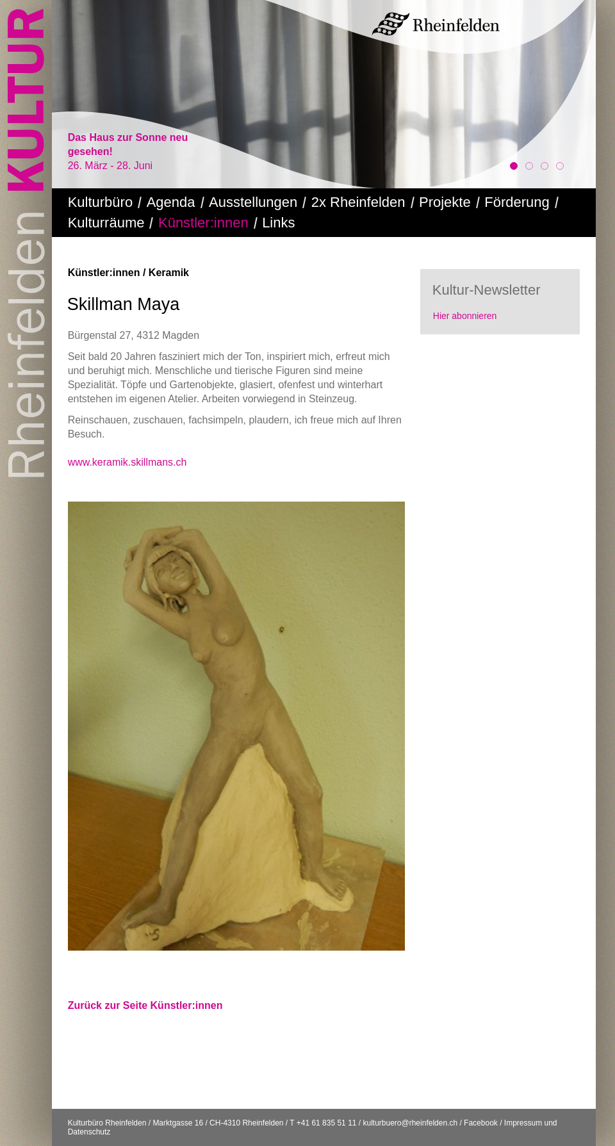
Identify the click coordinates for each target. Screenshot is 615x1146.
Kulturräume (106, 223)
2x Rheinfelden (358, 202)
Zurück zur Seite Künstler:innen (145, 1005)
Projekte (445, 202)
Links (278, 223)
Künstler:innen (203, 223)
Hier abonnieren (465, 316)
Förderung (517, 202)
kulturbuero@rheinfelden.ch (410, 1122)
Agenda (171, 202)
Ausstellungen (253, 202)
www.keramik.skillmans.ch (127, 462)
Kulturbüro (100, 202)
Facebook (481, 1122)
